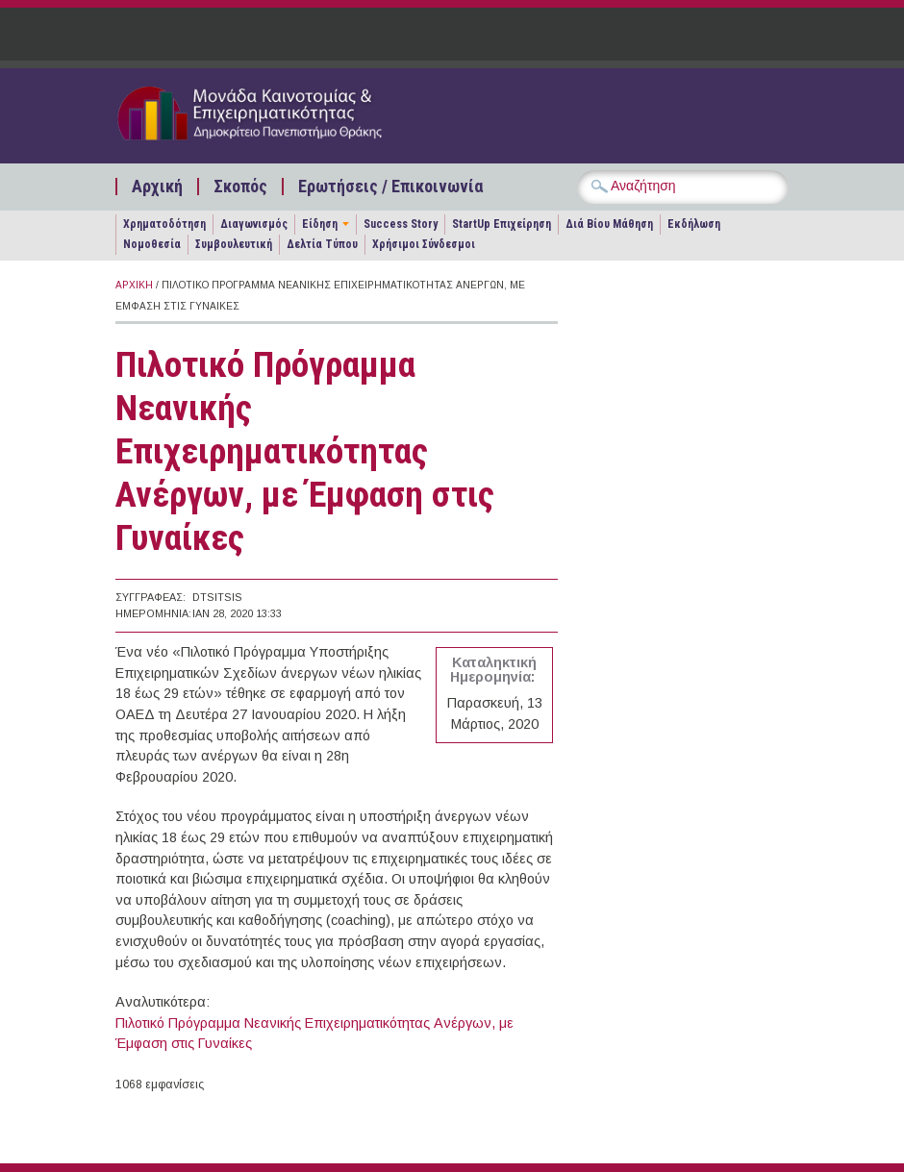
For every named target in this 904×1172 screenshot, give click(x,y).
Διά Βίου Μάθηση (609, 224)
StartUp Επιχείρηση (501, 224)
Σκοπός (240, 186)
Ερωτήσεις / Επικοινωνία (390, 186)
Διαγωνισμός (254, 224)
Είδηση (320, 224)
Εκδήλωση (693, 224)
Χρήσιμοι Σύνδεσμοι (423, 244)
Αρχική (157, 186)
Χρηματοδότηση (164, 224)
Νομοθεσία (152, 244)
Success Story (401, 224)
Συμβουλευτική (233, 244)
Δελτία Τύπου (322, 244)
